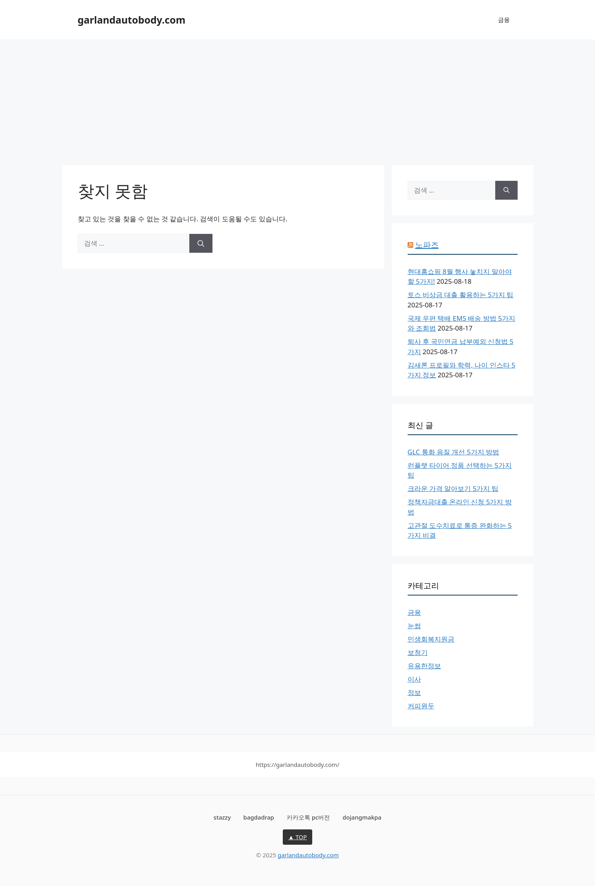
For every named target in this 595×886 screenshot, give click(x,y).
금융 (504, 20)
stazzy (222, 817)
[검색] (200, 243)
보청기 (418, 652)
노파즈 (427, 244)
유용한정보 (424, 665)
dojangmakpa (361, 817)
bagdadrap (258, 817)
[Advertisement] (297, 98)
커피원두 (421, 705)
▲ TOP (297, 837)
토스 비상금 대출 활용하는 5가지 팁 (461, 294)
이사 (414, 679)
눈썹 (414, 625)
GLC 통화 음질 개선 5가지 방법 (454, 451)
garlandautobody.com (132, 19)
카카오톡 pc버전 (308, 817)
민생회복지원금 (431, 638)
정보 (414, 692)
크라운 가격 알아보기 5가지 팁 (453, 488)
